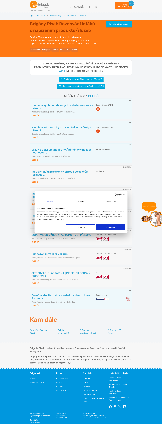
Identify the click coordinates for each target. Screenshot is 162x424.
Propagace (61, 389)
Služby (60, 385)
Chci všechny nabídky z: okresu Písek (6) (81, 77)
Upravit (81, 227)
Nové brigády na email (119, 23)
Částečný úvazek (38, 330)
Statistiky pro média (91, 389)
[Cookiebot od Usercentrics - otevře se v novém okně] (116, 195)
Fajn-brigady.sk (115, 399)
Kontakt (87, 377)
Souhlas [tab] (50, 202)
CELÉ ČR (94, 94)
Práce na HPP (114, 330)
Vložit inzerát (62, 377)
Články (33, 377)
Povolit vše (111, 227)
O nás (86, 381)
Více (94, 43)
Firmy (93, 6)
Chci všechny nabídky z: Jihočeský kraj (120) (81, 84)
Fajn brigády (114, 379)
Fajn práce (113, 392)
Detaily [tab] (81, 202)
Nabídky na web (90, 393)
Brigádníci (77, 6)
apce (62, 69)
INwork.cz (112, 386)
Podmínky (87, 385)
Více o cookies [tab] (112, 202)
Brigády (63, 330)
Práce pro (87, 330)
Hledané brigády (37, 381)
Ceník (59, 381)
